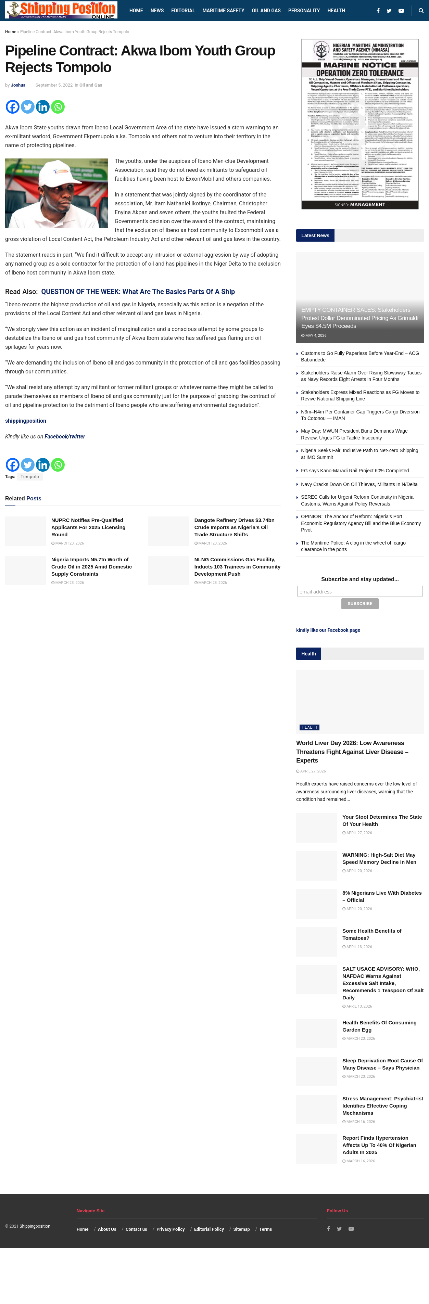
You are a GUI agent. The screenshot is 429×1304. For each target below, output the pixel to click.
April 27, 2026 (311, 770)
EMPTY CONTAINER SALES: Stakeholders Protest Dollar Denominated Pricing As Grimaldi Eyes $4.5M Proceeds (359, 318)
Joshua (18, 85)
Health (336, 10)
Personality (304, 10)
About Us (107, 1227)
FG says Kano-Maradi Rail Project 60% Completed (355, 470)
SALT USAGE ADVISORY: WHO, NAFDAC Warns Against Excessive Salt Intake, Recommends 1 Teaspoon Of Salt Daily (383, 981)
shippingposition (25, 421)
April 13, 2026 (357, 945)
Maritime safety (223, 10)
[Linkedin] (43, 107)
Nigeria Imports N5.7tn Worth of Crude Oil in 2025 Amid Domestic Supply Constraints (91, 567)
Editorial (183, 10)
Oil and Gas (266, 10)
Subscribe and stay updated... (360, 579)
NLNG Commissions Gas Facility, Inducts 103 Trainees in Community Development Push (237, 567)
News (157, 10)
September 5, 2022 (54, 85)
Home (136, 10)
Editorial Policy (209, 1227)
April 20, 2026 (357, 869)
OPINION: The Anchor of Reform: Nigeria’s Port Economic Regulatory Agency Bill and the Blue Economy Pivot (361, 523)
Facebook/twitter (65, 436)
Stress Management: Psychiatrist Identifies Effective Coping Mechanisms (382, 1104)
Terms (265, 1227)
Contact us (136, 1227)
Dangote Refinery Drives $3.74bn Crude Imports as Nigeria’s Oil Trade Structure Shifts (234, 527)
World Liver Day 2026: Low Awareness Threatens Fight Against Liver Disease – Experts (352, 751)
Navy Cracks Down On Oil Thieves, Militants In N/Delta (359, 484)
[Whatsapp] (58, 107)
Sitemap (242, 1227)
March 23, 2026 (67, 543)
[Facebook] (13, 107)
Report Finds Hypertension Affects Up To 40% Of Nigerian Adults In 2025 (379, 1144)
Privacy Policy (170, 1227)
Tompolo (30, 476)
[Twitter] (28, 107)
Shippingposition (35, 1225)
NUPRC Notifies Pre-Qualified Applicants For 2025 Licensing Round (88, 527)
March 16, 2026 (358, 1120)
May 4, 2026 (313, 335)
